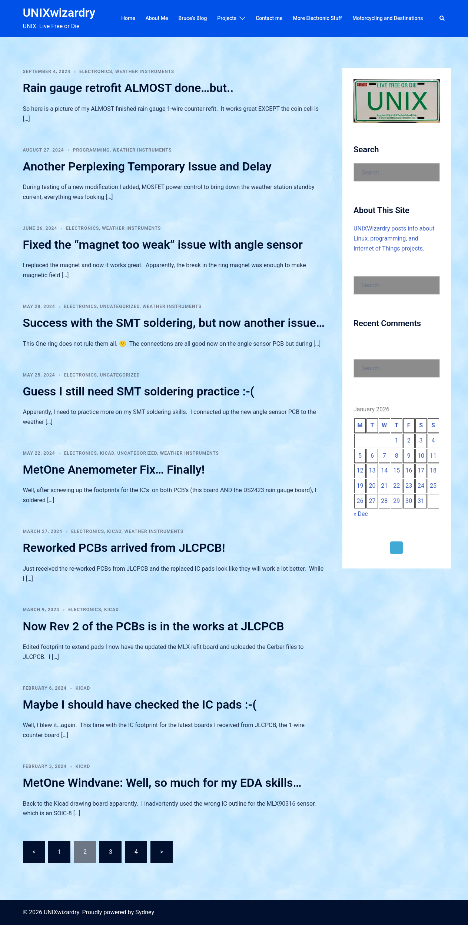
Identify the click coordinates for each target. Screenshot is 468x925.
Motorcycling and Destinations (387, 18)
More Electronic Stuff (317, 18)
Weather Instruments (144, 71)
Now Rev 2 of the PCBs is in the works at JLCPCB (153, 626)
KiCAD (107, 453)
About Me (157, 18)
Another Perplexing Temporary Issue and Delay (147, 166)
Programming (91, 150)
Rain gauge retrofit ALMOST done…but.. (128, 88)
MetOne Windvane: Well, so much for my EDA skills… (162, 783)
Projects (226, 18)
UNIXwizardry (59, 13)
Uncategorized (120, 306)
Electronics (95, 71)
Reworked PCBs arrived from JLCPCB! (124, 548)
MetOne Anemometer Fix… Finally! (114, 469)
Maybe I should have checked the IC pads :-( (140, 704)
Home (128, 18)
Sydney (144, 912)
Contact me (269, 18)
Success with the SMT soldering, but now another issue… (174, 323)
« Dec (361, 513)
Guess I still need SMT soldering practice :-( (139, 391)
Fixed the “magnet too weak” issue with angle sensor (163, 245)
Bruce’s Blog (193, 18)
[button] (442, 18)
